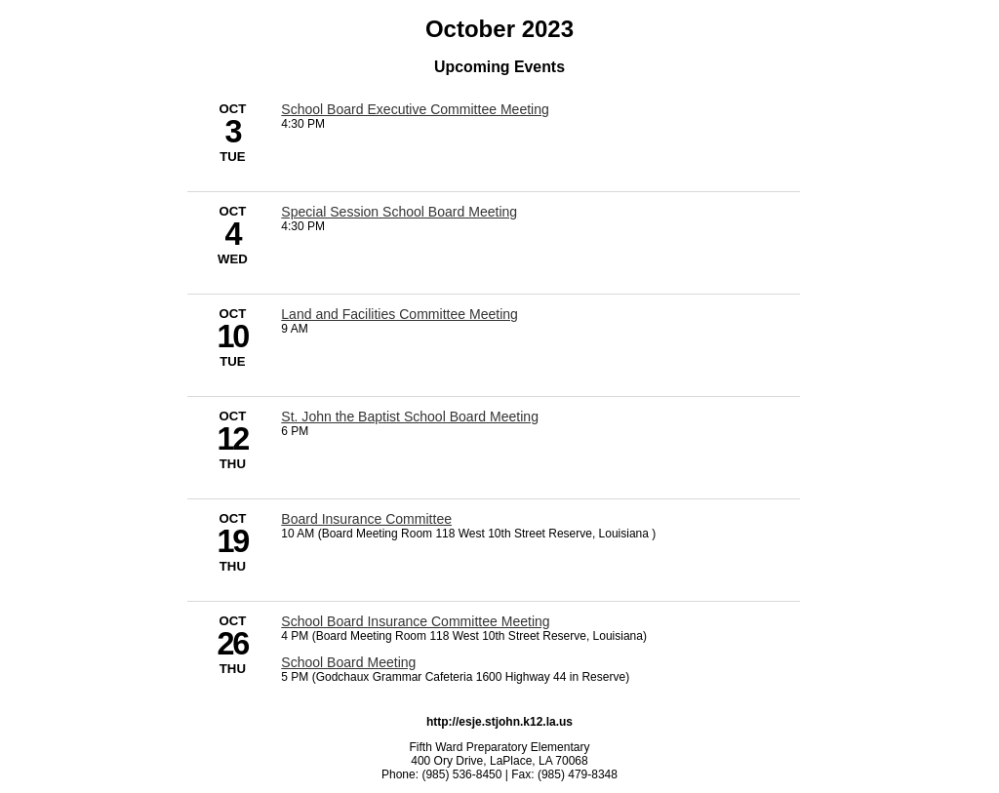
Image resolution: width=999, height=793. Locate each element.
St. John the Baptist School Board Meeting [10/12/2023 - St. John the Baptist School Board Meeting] (410, 416)
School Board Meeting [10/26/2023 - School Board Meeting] (348, 662)
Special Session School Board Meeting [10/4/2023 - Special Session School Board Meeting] (399, 211)
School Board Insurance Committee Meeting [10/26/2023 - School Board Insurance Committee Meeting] (415, 621)
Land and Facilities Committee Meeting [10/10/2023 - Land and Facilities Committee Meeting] (399, 314)
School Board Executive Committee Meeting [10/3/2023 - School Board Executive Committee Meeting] (415, 109)
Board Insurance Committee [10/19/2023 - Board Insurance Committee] (366, 519)
